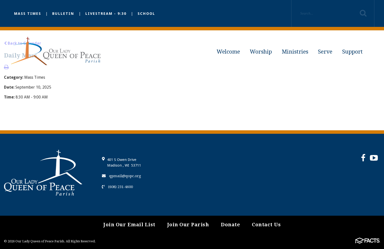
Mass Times (27, 13)
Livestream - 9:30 (105, 13)
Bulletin (63, 13)
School (146, 13)
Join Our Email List (129, 225)
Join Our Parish (188, 225)
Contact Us (266, 225)
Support (352, 52)
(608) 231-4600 (117, 187)
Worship (261, 52)
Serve (325, 52)
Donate (230, 225)
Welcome (228, 52)
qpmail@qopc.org (121, 176)
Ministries (295, 52)
